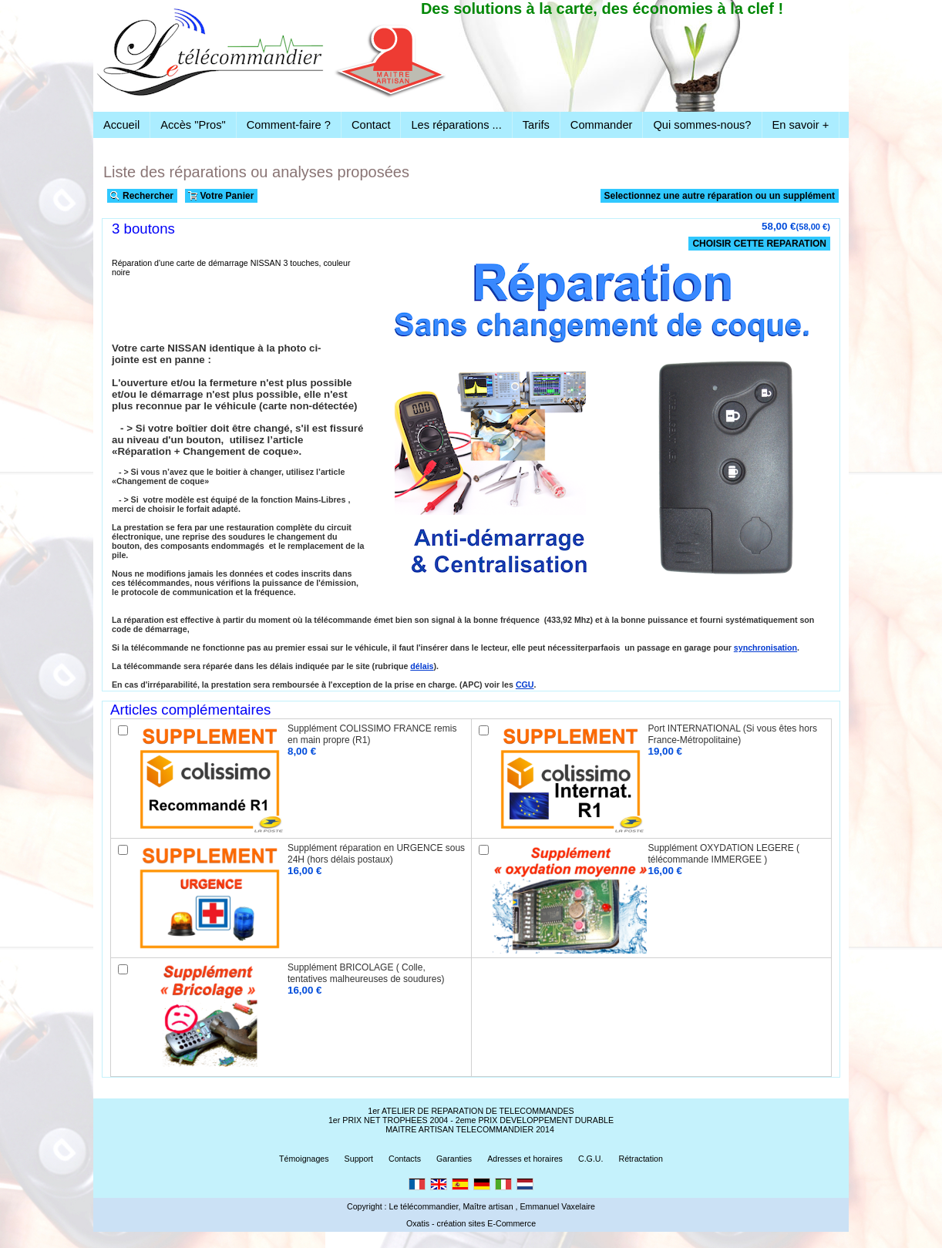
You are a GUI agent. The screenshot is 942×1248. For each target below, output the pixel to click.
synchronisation (765, 647)
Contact (371, 125)
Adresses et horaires (525, 1158)
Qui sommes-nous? (702, 125)
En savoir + (800, 125)
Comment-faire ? (289, 125)
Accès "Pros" (193, 125)
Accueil (121, 125)
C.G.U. (591, 1158)
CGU (525, 684)
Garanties (454, 1158)
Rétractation (641, 1158)
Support (359, 1158)
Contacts (405, 1158)
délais (421, 666)
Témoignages (304, 1158)
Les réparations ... (456, 125)
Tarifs (536, 125)
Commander (601, 125)
